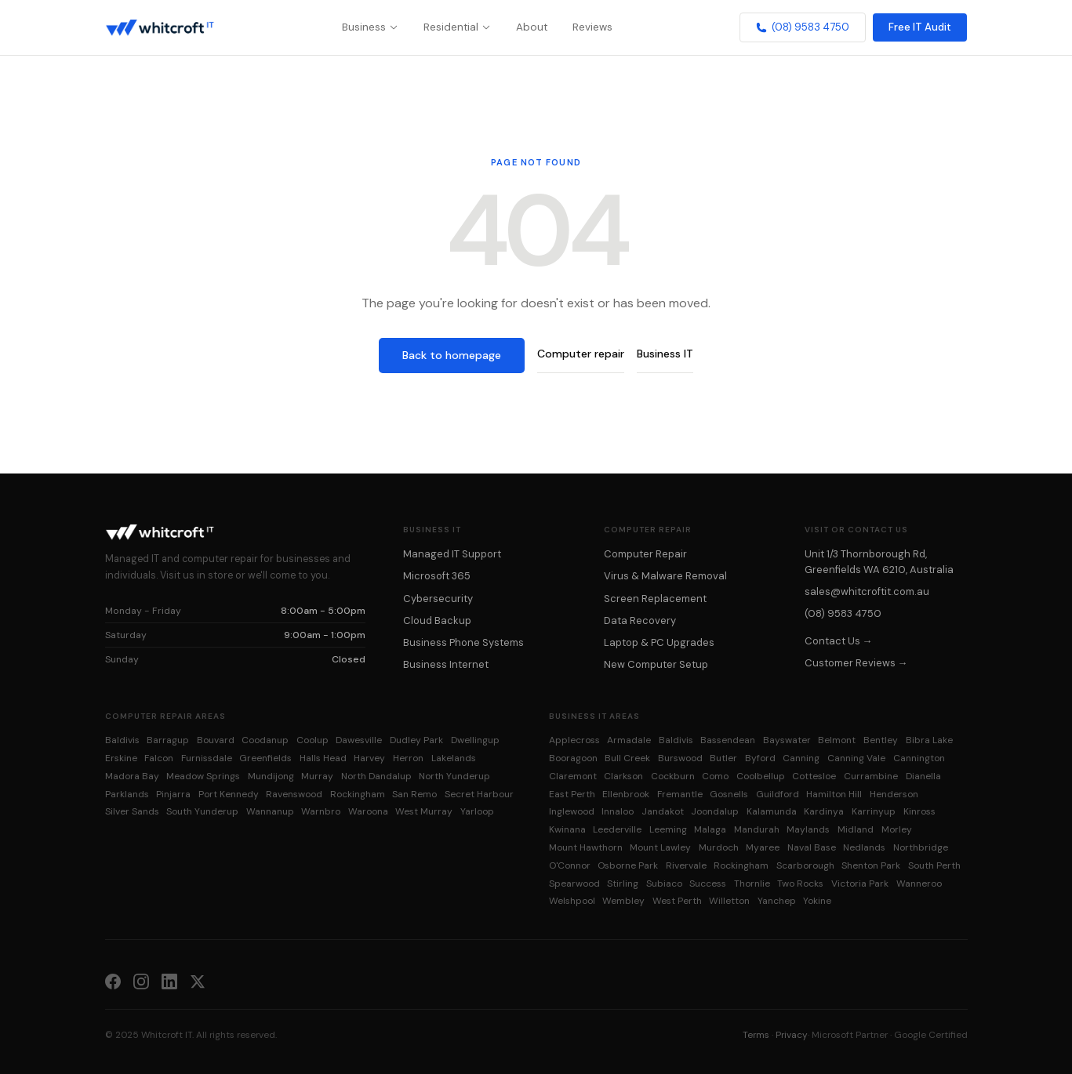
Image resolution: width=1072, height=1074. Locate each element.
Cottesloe (814, 776)
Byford (760, 758)
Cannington (919, 758)
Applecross (574, 740)
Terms (756, 1035)
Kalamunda (772, 811)
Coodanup (265, 740)
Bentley (880, 740)
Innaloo (617, 811)
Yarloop (477, 811)
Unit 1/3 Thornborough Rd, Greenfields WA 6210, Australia (879, 561)
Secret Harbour (479, 794)
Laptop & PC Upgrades (659, 642)
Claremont (573, 776)
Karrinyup (874, 811)
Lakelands (453, 758)
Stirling (622, 883)
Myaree (762, 847)
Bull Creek (627, 758)
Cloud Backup (437, 620)
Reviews (592, 27)
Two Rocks (800, 883)
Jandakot (662, 811)
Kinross (919, 811)
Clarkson (623, 776)
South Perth (934, 865)
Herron (408, 758)
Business (370, 27)
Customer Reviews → (856, 662)
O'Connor (570, 865)
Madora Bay (132, 776)
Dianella (923, 776)
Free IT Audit (919, 27)
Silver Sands (132, 811)
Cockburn (673, 776)
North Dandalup (376, 776)
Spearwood (574, 883)
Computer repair (580, 354)
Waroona (368, 811)
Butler (723, 758)
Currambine (871, 776)
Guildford (777, 794)
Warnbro (320, 811)
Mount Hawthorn (586, 847)
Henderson (894, 794)
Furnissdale (206, 758)
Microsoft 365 (437, 575)
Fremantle (680, 794)
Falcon (158, 758)
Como (715, 776)
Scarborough (805, 865)
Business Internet (446, 664)
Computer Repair (645, 554)
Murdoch (719, 847)
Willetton (729, 900)
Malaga (710, 829)
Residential (457, 27)
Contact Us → (839, 641)
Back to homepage (451, 355)
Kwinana (567, 829)
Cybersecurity (438, 598)
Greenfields (265, 758)
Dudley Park (416, 740)
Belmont (837, 740)
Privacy (792, 1035)
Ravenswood (294, 794)
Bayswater (787, 740)
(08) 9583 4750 (802, 27)
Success (707, 883)
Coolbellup (760, 776)
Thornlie (752, 883)
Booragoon (573, 758)
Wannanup (270, 811)
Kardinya (824, 811)
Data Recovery (640, 620)
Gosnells (729, 794)
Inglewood (571, 811)
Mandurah (756, 829)
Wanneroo (919, 883)
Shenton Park (870, 865)
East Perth (572, 794)
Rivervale (686, 865)
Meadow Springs (203, 776)
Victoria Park (859, 883)
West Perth (677, 900)
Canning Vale (856, 758)
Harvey (369, 758)
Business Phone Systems (463, 642)
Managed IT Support (452, 554)
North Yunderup (454, 776)
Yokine (817, 900)
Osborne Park (628, 865)
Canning (801, 758)
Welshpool (572, 900)
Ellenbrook (625, 794)
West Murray (423, 811)
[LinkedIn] (169, 980)
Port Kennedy (228, 794)
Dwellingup (475, 740)
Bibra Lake (929, 740)
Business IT (665, 354)
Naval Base (811, 847)
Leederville (617, 829)
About (531, 27)
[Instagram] (141, 980)
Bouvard (215, 740)
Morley (896, 829)
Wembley (623, 900)
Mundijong (271, 776)
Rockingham (357, 794)
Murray (317, 776)
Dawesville (359, 740)
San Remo (414, 794)
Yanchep (777, 900)
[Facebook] (113, 980)
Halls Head (323, 758)
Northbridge (920, 847)
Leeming (668, 829)
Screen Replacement (655, 598)
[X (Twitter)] (197, 980)
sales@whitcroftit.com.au (867, 591)
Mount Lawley (660, 847)
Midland (856, 829)
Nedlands (864, 847)
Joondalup (715, 811)
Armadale (629, 740)
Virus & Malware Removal (665, 575)
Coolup (312, 740)
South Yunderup (202, 811)
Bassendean (727, 740)
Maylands (808, 829)
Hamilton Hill (834, 794)
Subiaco (664, 883)
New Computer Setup (656, 664)
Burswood (680, 758)
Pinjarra (173, 794)
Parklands (127, 794)
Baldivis (122, 740)
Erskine (121, 758)
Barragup (168, 740)
